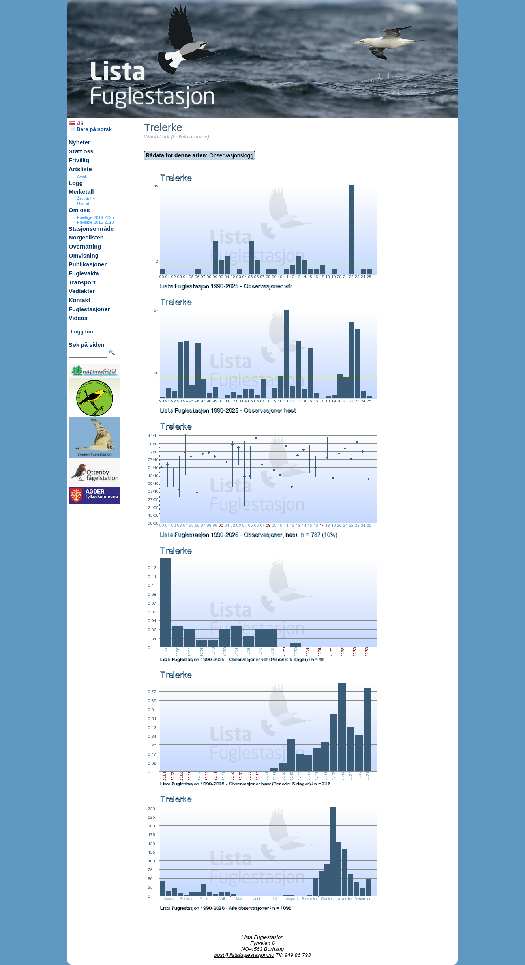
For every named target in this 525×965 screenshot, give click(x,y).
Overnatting (85, 246)
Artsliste (80, 169)
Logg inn (82, 332)
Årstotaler (86, 198)
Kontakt (79, 300)
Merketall (81, 192)
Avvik (82, 176)
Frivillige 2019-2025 (95, 217)
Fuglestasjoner (89, 309)
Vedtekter (82, 291)
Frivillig (79, 160)
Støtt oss (81, 151)
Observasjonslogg (199, 155)
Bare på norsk (91, 129)
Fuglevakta (84, 273)
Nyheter (79, 142)
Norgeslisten (86, 237)
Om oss (79, 210)
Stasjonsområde (91, 229)
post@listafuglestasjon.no (244, 955)
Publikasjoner (88, 264)
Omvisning (84, 255)
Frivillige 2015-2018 (95, 222)
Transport (82, 282)
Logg (76, 183)
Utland (83, 203)
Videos (78, 318)
